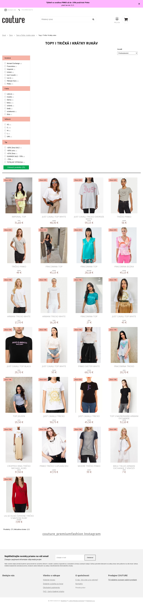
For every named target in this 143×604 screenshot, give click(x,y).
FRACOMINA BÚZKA (124, 266)
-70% (10, 159)
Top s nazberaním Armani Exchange (124, 417)
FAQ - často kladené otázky (53, 591)
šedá (10, 108)
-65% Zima (12, 153)
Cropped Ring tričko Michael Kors (18, 467)
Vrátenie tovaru (49, 580)
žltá (9, 114)
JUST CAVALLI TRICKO (54, 416)
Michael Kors (13, 81)
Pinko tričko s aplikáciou (54, 466)
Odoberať (90, 557)
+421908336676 (27, 10)
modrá (10, 97)
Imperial (11, 69)
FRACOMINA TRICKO (124, 366)
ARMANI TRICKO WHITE (18, 316)
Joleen (10, 72)
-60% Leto (12, 150)
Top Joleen (19, 416)
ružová (10, 94)
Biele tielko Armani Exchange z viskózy (124, 467)
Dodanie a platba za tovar (53, 583)
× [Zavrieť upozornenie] (139, 4)
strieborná (12, 111)
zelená (10, 105)
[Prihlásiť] (117, 20)
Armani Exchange (14, 63)
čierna (10, 100)
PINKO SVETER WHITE (89, 366)
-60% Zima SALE (14, 147)
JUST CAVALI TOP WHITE (54, 216)
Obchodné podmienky (51, 587)
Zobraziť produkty (16, 167)
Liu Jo (10, 78)
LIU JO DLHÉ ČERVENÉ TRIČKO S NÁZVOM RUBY (19, 516)
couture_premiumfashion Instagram (71, 534)
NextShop (64, 601)
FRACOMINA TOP (54, 266)
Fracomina (12, 66)
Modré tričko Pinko (89, 466)
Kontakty (79, 583)
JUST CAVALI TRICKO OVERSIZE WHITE (89, 217)
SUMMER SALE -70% (16, 156)
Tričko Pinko (124, 216)
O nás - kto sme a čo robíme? (86, 580)
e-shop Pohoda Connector (76, 601)
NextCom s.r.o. (90, 601)
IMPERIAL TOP (19, 216)
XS (9, 124)
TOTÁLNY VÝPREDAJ (16, 162)
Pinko (10, 84)
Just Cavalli (12, 75)
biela (10, 103)
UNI (9, 136)
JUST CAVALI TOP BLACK (19, 366)
